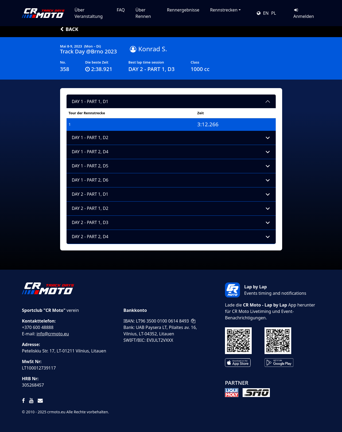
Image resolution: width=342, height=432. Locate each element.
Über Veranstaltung (89, 13)
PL (273, 13)
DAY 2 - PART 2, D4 (90, 236)
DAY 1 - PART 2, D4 (90, 152)
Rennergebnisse (183, 10)
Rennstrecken (224, 10)
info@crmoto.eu (53, 334)
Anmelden (303, 13)
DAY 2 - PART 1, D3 (90, 222)
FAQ (121, 10)
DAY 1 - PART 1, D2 (90, 137)
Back (69, 29)
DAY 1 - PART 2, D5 (90, 166)
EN (266, 13)
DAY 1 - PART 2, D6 (90, 180)
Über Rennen (143, 13)
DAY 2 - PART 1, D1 (90, 194)
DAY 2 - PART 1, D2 (90, 208)
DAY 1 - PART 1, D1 (90, 101)
